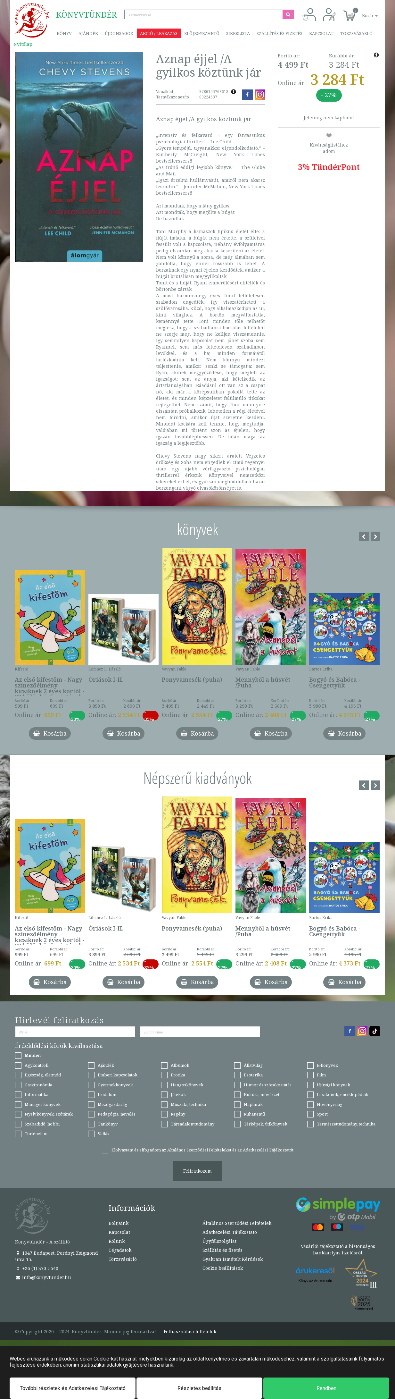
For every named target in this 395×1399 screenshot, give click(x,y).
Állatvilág (253, 1065)
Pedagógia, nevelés (117, 1114)
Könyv (64, 33)
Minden (33, 1055)
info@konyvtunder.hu (43, 1277)
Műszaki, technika (188, 1104)
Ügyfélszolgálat (219, 1241)
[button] (362, 12)
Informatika (36, 1094)
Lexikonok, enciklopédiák (342, 1094)
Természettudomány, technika (346, 1124)
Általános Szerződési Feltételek (236, 1223)
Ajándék (88, 33)
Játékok (178, 1094)
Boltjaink (118, 1223)
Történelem (36, 1133)
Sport (322, 1114)
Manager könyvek (43, 1104)
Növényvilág (329, 1104)
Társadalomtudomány (192, 1124)
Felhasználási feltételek (190, 1331)
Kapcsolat (321, 33)
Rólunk (117, 1241)
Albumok (180, 1065)
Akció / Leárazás (158, 33)
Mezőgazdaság (112, 1104)
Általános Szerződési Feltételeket (199, 1150)
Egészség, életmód (43, 1075)
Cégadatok (120, 1250)
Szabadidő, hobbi (42, 1124)
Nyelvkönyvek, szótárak (49, 1114)
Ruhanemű (254, 1114)
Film (321, 1075)
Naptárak (253, 1104)
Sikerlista (238, 33)
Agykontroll (36, 1065)
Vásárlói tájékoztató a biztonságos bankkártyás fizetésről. (338, 1249)
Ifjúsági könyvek (333, 1085)
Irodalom (107, 1094)
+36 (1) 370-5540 (36, 1268)
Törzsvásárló (356, 33)
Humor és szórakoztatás (268, 1085)
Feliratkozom (197, 1171)
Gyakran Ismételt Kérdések (232, 1259)
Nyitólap (22, 44)
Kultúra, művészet (261, 1094)
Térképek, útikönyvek (265, 1124)
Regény (178, 1114)
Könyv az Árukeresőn (315, 1281)
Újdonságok (119, 33)
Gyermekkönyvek (115, 1085)
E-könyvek (327, 1065)
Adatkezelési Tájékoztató (229, 1232)
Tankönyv (108, 1124)
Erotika (178, 1075)
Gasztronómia (38, 1085)
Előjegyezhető (201, 33)
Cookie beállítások (222, 1268)
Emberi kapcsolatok (117, 1075)
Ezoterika (253, 1075)
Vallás (103, 1133)
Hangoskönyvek (187, 1085)
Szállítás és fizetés (279, 33)
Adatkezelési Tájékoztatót (268, 1150)
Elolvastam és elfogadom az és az (202, 1150)
